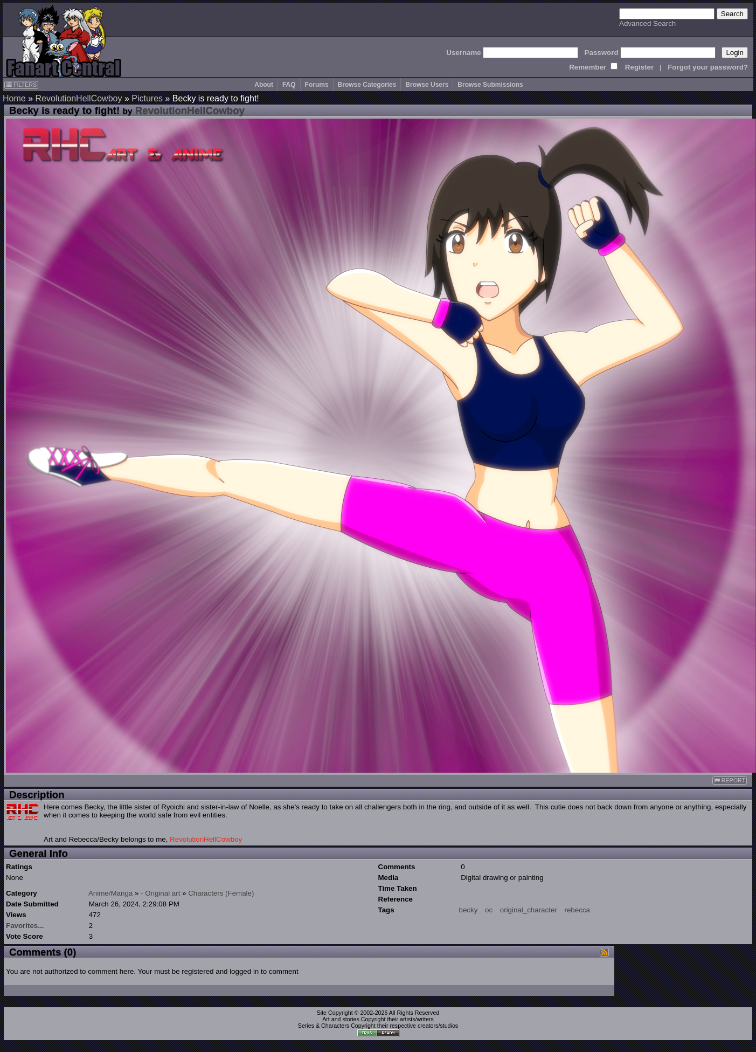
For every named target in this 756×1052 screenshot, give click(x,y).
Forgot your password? (708, 67)
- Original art (160, 893)
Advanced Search (647, 23)
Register (639, 67)
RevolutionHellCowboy (78, 98)
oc (489, 910)
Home (14, 98)
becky (468, 910)
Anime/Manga (110, 893)
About (263, 84)
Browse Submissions (490, 84)
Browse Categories (367, 84)
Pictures (147, 98)
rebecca (576, 910)
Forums (317, 84)
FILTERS (21, 84)
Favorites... (25, 926)
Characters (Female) (221, 893)
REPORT (729, 780)
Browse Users (426, 84)
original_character (528, 910)
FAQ (289, 84)
